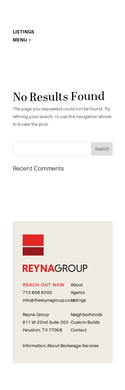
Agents (78, 292)
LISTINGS (24, 31)
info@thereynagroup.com (48, 300)
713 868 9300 (37, 292)
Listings (78, 300)
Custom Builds (85, 322)
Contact (79, 329)
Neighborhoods (87, 314)
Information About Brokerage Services (61, 345)
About (77, 284)
